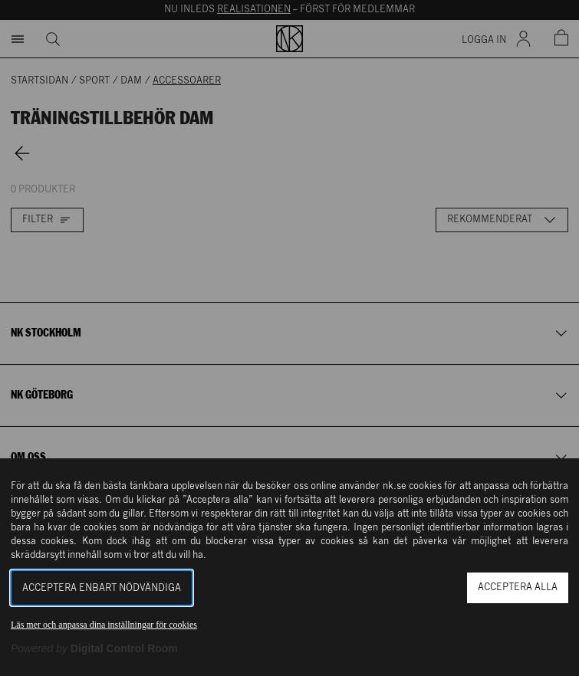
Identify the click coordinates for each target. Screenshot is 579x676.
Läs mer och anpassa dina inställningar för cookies (104, 624)
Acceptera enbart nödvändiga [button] (101, 588)
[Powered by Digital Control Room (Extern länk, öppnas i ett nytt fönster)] (94, 648)
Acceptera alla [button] (518, 587)
